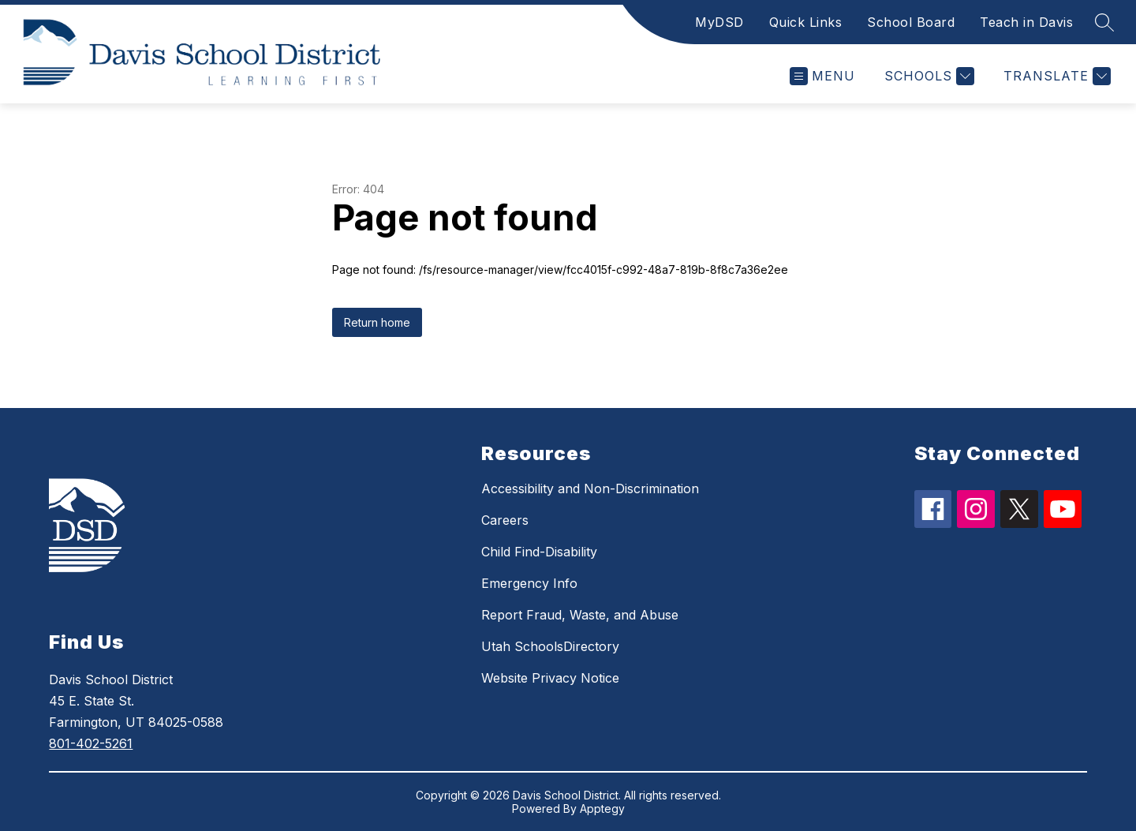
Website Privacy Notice (550, 678)
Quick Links (806, 22)
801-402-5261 (91, 743)
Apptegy (602, 808)
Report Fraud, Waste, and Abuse (579, 615)
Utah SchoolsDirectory (550, 646)
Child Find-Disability (539, 552)
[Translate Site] (1055, 76)
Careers (505, 520)
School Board (911, 22)
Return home (377, 322)
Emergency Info (529, 583)
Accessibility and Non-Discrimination (590, 488)
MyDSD (719, 22)
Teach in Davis (1026, 22)
